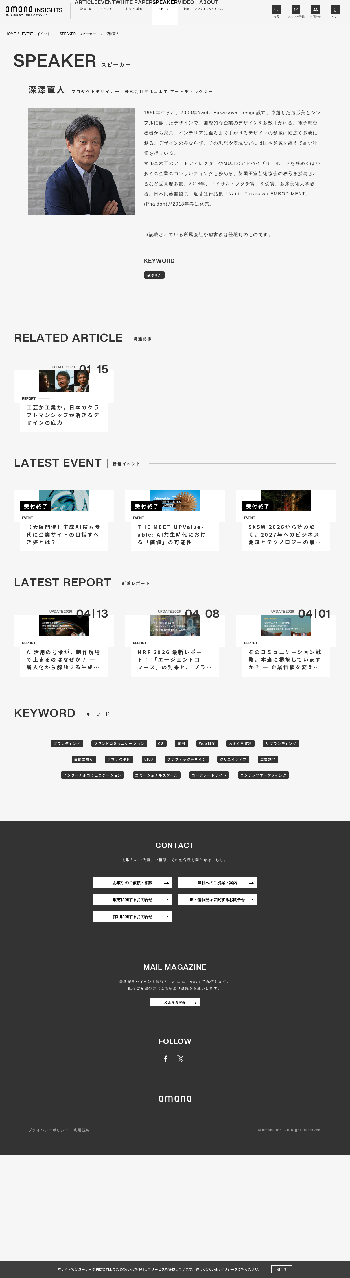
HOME (11, 34)
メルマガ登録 (296, 16)
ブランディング (75, 844)
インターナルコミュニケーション (131, 879)
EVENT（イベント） (38, 34)
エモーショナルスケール (205, 879)
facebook (168, 1182)
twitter (181, 1182)
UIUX (188, 862)
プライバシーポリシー (48, 1254)
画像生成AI (112, 862)
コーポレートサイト (265, 879)
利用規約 (82, 1254)
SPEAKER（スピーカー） (80, 34)
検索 (276, 16)
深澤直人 (157, 276)
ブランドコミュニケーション (135, 844)
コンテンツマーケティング (175, 897)
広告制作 (73, 879)
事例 (207, 844)
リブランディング (66, 862)
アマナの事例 (152, 862)
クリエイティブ (285, 862)
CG (183, 844)
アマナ (335, 16)
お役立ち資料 (277, 844)
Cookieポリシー (221, 1269)
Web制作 (238, 844)
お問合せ (315, 16)
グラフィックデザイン (231, 862)
